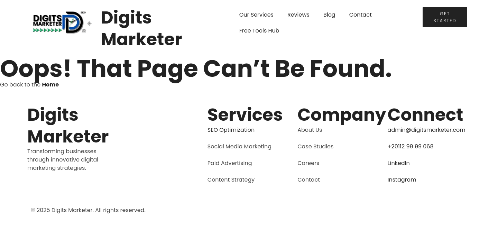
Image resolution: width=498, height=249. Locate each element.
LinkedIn (399, 163)
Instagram (402, 180)
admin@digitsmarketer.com (426, 130)
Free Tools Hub (259, 31)
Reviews (298, 15)
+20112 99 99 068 (411, 146)
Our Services (256, 15)
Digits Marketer (141, 29)
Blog (329, 15)
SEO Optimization (231, 130)
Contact (360, 15)
